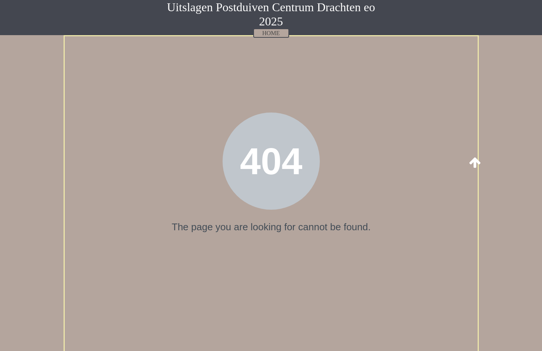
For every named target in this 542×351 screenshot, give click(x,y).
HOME (271, 33)
